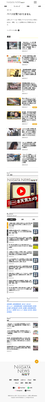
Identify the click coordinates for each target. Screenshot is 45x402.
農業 (25, 308)
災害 (21, 308)
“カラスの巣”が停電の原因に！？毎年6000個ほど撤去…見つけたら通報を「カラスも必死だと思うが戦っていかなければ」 (29, 132)
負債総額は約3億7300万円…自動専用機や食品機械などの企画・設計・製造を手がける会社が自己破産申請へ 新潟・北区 (20, 267)
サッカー (10, 306)
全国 (39, 6)
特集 (28, 6)
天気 (31, 310)
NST (24, 304)
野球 (15, 310)
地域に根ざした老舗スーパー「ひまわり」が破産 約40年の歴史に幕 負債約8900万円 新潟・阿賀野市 (21, 275)
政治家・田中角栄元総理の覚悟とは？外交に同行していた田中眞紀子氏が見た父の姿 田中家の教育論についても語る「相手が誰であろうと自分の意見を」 (29, 116)
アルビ (29, 380)
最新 (5, 6)
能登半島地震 (28, 306)
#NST (29, 304)
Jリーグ (21, 310)
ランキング (17, 6)
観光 (35, 310)
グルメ (10, 310)
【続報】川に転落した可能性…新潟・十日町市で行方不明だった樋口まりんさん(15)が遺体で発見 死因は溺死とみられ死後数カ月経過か (21, 253)
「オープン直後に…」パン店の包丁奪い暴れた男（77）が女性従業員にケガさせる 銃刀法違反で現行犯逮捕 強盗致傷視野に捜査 (29, 158)
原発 (35, 306)
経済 (22, 383)
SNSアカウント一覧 (12, 395)
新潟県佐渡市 (18, 306)
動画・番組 (28, 383)
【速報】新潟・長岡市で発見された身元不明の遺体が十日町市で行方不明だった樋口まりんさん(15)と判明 (20, 224)
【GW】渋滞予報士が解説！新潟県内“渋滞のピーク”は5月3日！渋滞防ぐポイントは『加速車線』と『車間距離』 (29, 59)
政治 (26, 310)
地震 (9, 308)
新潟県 (10, 304)
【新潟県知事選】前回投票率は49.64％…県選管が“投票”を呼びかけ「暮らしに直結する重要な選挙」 (29, 73)
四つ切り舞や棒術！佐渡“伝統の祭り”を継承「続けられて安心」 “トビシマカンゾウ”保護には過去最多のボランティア (20, 289)
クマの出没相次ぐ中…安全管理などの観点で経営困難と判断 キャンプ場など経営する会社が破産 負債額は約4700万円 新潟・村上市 (21, 260)
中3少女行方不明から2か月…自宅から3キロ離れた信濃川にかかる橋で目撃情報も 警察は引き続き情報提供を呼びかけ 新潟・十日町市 (20, 239)
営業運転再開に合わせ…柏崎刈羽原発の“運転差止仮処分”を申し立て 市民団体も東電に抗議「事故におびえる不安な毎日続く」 (19, 348)
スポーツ (23, 380)
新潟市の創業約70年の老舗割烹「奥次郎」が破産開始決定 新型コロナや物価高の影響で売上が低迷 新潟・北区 (20, 282)
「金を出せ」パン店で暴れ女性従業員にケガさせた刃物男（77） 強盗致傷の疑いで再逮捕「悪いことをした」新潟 (29, 45)
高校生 (10, 312)
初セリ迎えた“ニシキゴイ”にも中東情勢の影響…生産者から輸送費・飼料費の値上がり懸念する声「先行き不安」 (29, 101)
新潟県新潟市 (17, 304)
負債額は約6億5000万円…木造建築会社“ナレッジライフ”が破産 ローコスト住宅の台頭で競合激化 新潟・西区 (20, 232)
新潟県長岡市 (32, 308)
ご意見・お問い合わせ (32, 395)
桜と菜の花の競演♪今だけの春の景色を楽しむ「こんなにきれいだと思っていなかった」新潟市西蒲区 (20, 246)
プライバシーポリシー (22, 395)
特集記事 (34, 107)
